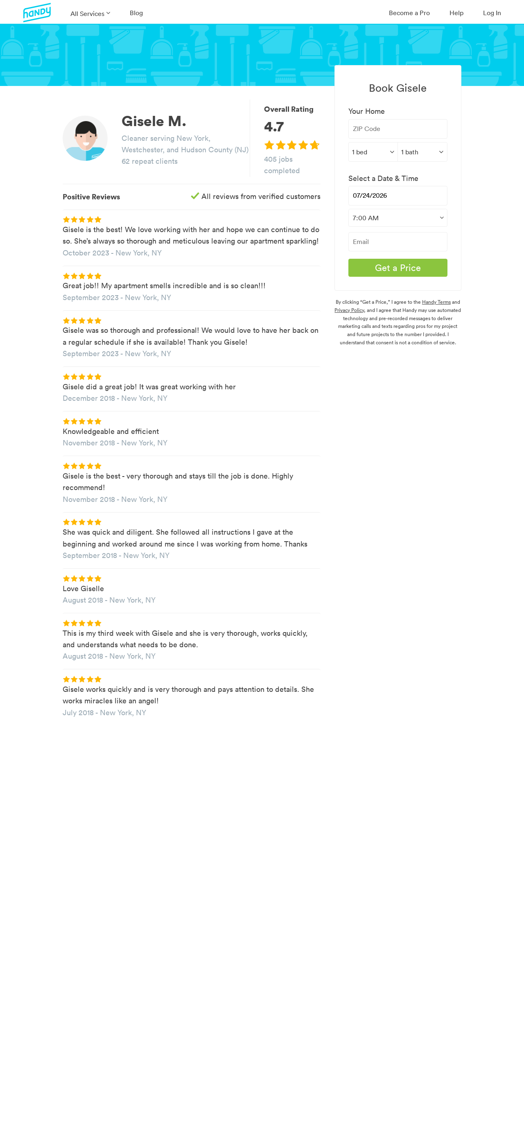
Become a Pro (409, 13)
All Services (87, 13)
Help (456, 13)
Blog (136, 13)
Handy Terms (436, 301)
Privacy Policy (349, 310)
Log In (492, 13)
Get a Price (398, 267)
